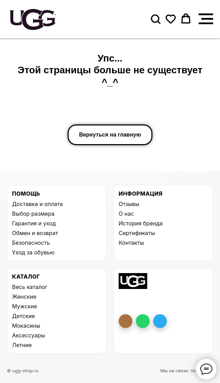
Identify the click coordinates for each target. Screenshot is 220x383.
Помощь (26, 193)
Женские (24, 296)
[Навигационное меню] (206, 19)
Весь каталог (29, 286)
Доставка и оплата (37, 203)
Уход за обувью (33, 252)
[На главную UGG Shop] (133, 281)
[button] (155, 18)
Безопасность (31, 242)
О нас (126, 213)
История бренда (140, 223)
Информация (140, 193)
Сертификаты (137, 233)
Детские (23, 315)
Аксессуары (28, 335)
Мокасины (26, 325)
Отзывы (129, 203)
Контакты (131, 242)
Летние (22, 345)
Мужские (24, 306)
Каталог (26, 276)
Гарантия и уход (34, 223)
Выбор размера (33, 213)
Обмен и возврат (35, 233)
